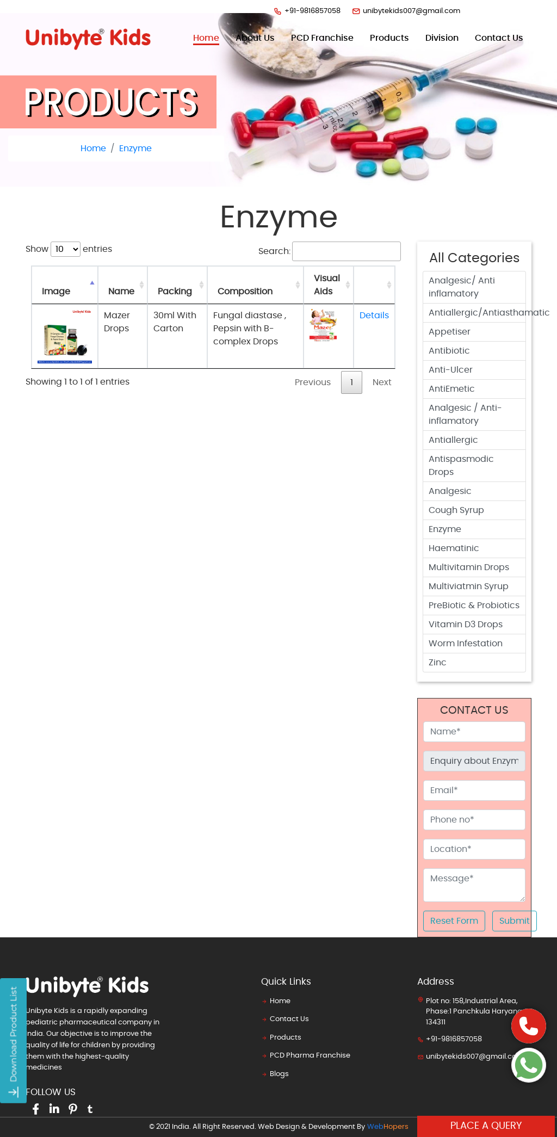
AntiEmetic (452, 389)
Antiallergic (453, 440)
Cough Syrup (456, 510)
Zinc (438, 662)
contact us (499, 38)
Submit (514, 921)
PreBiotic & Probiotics (474, 605)
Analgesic (450, 491)
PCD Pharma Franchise (305, 1055)
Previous (313, 382)
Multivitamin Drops (469, 567)
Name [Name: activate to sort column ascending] (121, 291)
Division (442, 38)
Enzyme (135, 148)
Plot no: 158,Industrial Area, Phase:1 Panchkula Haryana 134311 (469, 1011)
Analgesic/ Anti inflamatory (462, 287)
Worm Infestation (466, 643)
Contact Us (285, 1019)
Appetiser (450, 331)
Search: (329, 251)
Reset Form (454, 921)
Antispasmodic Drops (461, 466)
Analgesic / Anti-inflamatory (465, 414)
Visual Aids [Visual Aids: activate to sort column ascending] (327, 285)
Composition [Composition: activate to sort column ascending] (245, 291)
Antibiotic (449, 351)
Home (206, 37)
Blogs (275, 1074)
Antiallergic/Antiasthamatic (477, 312)
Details (374, 315)
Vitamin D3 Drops (466, 624)
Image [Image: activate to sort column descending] (56, 291)
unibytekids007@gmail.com (405, 11)
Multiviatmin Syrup (469, 586)
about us (255, 38)
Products (281, 1037)
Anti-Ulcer (451, 370)
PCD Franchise (322, 38)
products (389, 38)
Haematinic (454, 548)
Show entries (69, 249)
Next (382, 382)
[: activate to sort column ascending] (374, 285)
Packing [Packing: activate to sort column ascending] (175, 291)
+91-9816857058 (307, 11)
